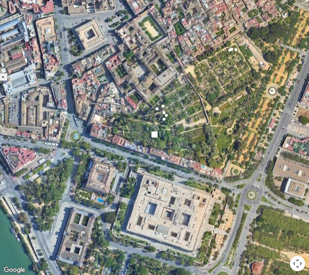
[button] (162, 106)
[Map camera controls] (297, 263)
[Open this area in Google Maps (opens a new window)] (14, 270)
